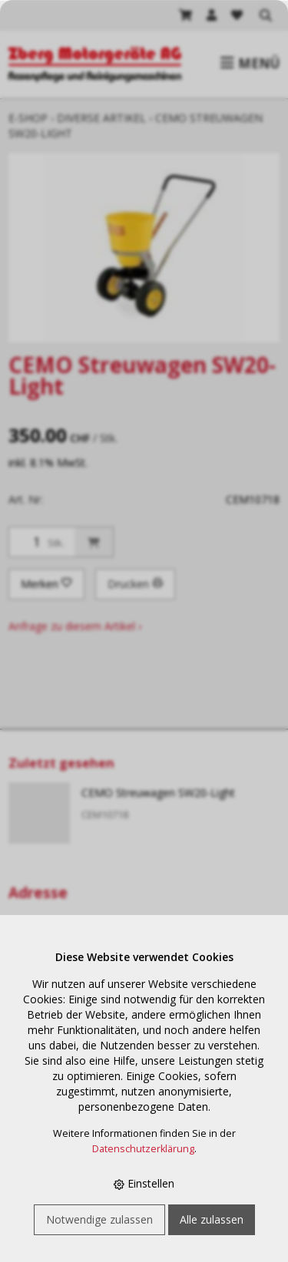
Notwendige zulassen (99, 1219)
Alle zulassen (211, 1219)
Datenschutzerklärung (143, 1148)
